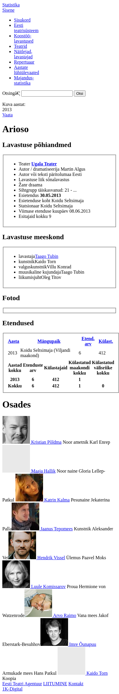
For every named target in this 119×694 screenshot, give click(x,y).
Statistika (11, 4)
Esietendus (29, 195)
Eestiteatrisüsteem (26, 28)
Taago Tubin (46, 256)
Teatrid (20, 46)
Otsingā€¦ (11, 93)
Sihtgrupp (28, 190)
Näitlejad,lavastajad (23, 54)
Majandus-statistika (24, 80)
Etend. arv (88, 341)
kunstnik (27, 261)
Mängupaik (49, 341)
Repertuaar (24, 62)
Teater (24, 163)
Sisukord (22, 20)
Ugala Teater (44, 163)
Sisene (8, 10)
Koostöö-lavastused (23, 38)
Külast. (106, 341)
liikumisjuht (30, 277)
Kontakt (76, 683)
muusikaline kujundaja (40, 272)
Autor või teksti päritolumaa (45, 174)
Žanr (23, 184)
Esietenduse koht (34, 200)
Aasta (13, 341)
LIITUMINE (55, 683)
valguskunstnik (33, 266)
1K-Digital (12, 688)
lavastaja (27, 256)
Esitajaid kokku (33, 216)
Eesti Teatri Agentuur (22, 683)
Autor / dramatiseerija (39, 169)
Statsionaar (29, 205)
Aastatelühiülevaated (26, 70)
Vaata (7, 114)
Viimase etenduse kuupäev (43, 211)
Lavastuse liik (32, 179)
